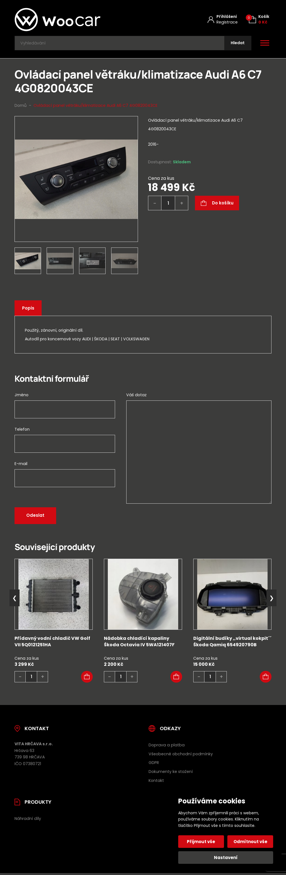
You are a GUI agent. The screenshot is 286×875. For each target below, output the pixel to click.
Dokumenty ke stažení (171, 773)
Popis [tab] (29, 309)
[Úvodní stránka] (72, 19)
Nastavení (226, 857)
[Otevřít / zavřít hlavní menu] (264, 43)
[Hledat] (237, 44)
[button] (87, 678)
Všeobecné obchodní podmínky (181, 755)
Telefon (22, 430)
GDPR (154, 764)
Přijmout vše (201, 842)
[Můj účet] (222, 19)
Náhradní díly (28, 820)
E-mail (21, 465)
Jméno (21, 396)
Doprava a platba (167, 746)
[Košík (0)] (259, 19)
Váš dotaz (136, 396)
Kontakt (156, 782)
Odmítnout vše (250, 842)
